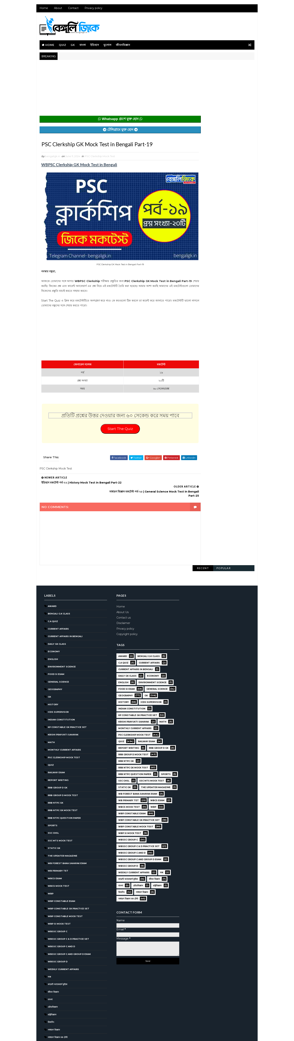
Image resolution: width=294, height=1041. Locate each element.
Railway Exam (55, 749)
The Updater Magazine (62, 833)
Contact (73, 9)
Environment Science (61, 644)
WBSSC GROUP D (57, 939)
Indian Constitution (60, 696)
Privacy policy (93, 9)
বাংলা (82, 45)
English (52, 636)
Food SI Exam (55, 651)
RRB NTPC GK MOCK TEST (62, 787)
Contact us (122, 595)
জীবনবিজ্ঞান (123, 45)
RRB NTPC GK (55, 780)
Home (43, 9)
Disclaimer (121, 600)
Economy (53, 629)
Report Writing (57, 757)
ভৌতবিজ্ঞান (52, 984)
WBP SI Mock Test (58, 901)
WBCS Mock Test (58, 863)
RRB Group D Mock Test (62, 772)
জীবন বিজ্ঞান (52, 969)
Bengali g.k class (58, 591)
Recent (203, 67)
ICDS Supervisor (57, 689)
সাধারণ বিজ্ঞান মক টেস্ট (57, 1014)
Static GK (53, 825)
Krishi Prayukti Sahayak (62, 712)
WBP (50, 870)
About (58, 9)
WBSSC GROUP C (57, 908)
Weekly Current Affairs (63, 946)
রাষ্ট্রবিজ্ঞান (51, 991)
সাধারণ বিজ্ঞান (53, 1007)
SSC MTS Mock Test (59, 817)
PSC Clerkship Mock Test (99, 157)
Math (50, 719)
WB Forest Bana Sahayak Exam (66, 840)
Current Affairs (57, 606)
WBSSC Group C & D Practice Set (68, 916)
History (52, 681)
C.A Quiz (52, 598)
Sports (52, 802)
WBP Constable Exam (61, 878)
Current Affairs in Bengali (64, 613)
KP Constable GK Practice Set (66, 704)
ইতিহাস (94, 45)
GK (72, 45)
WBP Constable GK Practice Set (68, 886)
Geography (54, 666)
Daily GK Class (56, 621)
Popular (224, 67)
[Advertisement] (112, 90)
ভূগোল (107, 45)
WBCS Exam (54, 855)
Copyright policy (125, 611)
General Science (58, 659)
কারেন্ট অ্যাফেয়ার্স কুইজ (57, 961)
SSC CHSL (52, 810)
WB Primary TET (57, 848)
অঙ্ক (49, 954)
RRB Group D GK (57, 765)
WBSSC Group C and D (61, 923)
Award (51, 583)
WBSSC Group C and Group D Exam (68, 931)
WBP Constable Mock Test (64, 893)
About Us (121, 589)
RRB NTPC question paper (63, 795)
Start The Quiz (112, 427)
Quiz (62, 45)
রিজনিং (50, 999)
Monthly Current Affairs (64, 727)
